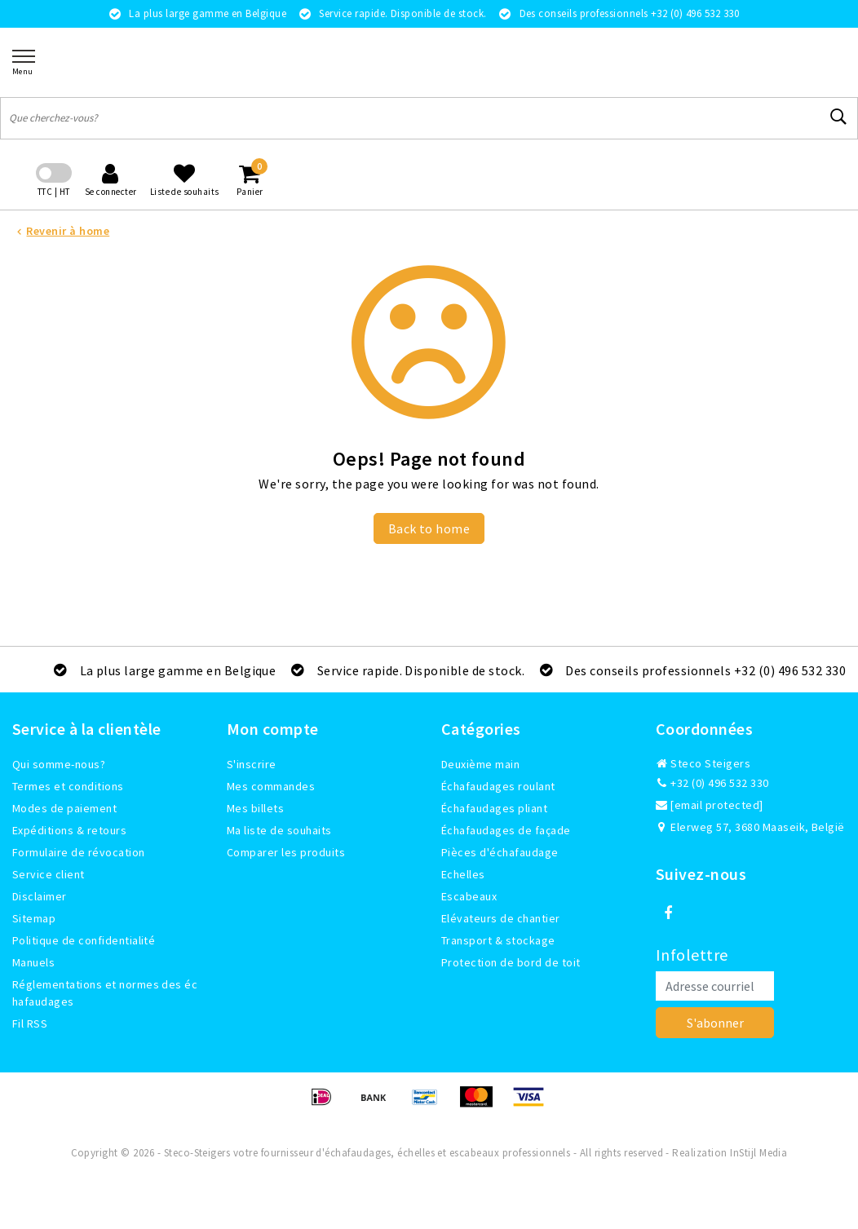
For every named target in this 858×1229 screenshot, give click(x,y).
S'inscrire (251, 764)
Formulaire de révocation (78, 852)
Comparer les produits (286, 852)
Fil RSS (29, 1023)
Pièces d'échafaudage (500, 852)
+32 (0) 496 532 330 (712, 783)
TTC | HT (54, 191)
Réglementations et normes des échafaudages (104, 993)
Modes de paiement (64, 808)
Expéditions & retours (69, 830)
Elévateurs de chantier (500, 918)
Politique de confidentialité (83, 940)
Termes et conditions (68, 786)
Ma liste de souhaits (279, 830)
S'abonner (715, 1023)
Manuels (33, 962)
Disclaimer (39, 896)
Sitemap (33, 918)
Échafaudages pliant (494, 808)
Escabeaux (469, 896)
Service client (48, 874)
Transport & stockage (498, 940)
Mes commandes (271, 786)
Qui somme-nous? (58, 764)
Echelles (463, 874)
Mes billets (255, 808)
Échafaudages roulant (498, 786)
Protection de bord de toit (510, 962)
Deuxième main (480, 764)
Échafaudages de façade (506, 830)
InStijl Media (758, 1153)
